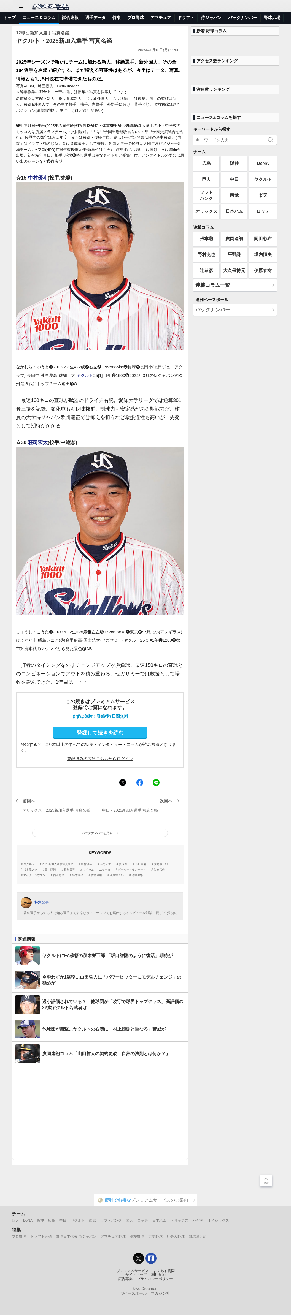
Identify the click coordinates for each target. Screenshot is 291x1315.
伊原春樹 (263, 270)
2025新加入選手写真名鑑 (57, 864)
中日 (234, 179)
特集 (116, 17)
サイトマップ (136, 1275)
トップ (9, 17)
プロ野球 (135, 17)
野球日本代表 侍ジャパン (76, 1236)
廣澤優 (123, 864)
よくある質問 (164, 1271)
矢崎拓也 (159, 869)
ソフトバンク (206, 195)
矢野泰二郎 (161, 864)
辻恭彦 (206, 270)
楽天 (262, 195)
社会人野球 (176, 1236)
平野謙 (234, 254)
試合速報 (70, 17)
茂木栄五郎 (117, 875)
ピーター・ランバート (132, 869)
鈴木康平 (77, 875)
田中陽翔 (50, 869)
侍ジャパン (211, 17)
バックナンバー (242, 17)
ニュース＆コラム (38, 17)
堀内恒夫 (263, 254)
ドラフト (186, 17)
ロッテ (263, 211)
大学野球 (155, 1236)
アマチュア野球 (113, 1236)
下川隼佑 (140, 864)
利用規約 (158, 1275)
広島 (206, 163)
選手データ (95, 17)
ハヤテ (198, 1220)
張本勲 (206, 238)
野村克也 (206, 254)
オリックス (206, 211)
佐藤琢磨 (96, 875)
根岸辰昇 (69, 869)
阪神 (234, 163)
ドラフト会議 (41, 1236)
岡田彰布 (263, 238)
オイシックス (218, 1220)
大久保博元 (234, 270)
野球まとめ (198, 1236)
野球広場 (272, 17)
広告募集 (125, 1279)
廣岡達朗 (234, 238)
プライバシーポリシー (155, 1279)
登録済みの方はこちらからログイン (100, 758)
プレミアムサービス (133, 1271)
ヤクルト (85, 375)
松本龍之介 (30, 869)
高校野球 (137, 1236)
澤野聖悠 (137, 875)
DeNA (263, 163)
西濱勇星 (58, 875)
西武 (234, 195)
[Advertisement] (100, 1113)
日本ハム (234, 211)
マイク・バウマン (34, 875)
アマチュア (160, 17)
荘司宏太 (38, 442)
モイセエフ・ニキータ (96, 869)
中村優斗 (38, 178)
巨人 (206, 179)
